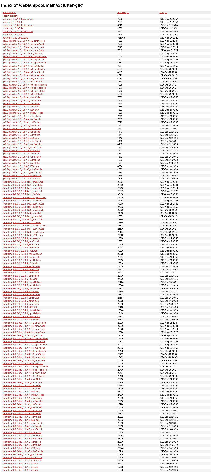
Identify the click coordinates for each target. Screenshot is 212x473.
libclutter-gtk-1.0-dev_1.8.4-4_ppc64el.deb (23, 401)
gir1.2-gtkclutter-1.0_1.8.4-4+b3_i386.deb (22, 82)
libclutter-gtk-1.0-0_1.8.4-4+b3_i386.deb (22, 222)
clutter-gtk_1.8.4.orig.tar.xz (15, 38)
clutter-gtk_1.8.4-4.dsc (13, 22)
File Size (121, 12)
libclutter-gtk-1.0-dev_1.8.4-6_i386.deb (21, 448)
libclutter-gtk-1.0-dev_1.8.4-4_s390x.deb (22, 404)
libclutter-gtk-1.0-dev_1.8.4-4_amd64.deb (22, 379)
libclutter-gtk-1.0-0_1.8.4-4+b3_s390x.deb (23, 235)
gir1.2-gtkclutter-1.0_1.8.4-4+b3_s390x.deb (23, 94)
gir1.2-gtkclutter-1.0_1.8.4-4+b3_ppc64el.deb (24, 88)
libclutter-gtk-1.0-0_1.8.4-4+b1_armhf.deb (22, 191)
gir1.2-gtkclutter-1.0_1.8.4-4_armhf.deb (21, 107)
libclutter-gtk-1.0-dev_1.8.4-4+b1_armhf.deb (24, 332)
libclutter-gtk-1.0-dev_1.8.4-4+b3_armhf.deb (24, 360)
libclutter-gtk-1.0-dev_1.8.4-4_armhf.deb (22, 388)
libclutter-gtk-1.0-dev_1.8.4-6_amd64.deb (22, 435)
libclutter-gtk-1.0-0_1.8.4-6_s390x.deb (21, 320)
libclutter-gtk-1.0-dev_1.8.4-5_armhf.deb (22, 417)
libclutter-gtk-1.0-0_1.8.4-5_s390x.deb (21, 291)
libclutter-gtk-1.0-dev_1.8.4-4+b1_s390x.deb (24, 348)
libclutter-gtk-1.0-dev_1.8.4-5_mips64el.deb (23, 423)
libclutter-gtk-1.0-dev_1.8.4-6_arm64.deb (22, 439)
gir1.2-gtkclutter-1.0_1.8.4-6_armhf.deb (21, 163)
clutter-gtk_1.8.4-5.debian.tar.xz (18, 25)
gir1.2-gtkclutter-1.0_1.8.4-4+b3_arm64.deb (23, 72)
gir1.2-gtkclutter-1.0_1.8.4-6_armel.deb (21, 160)
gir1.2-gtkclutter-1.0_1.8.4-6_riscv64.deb (22, 175)
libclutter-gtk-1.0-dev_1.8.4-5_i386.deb (21, 420)
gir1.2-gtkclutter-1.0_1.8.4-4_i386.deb (21, 110)
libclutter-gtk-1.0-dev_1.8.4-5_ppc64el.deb (23, 426)
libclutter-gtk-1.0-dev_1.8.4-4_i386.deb (21, 392)
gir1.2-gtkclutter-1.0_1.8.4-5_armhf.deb (21, 135)
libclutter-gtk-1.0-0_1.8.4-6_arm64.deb (21, 298)
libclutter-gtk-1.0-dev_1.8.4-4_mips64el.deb (23, 395)
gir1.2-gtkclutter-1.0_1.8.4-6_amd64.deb (22, 154)
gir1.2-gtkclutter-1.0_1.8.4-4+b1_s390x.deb (23, 66)
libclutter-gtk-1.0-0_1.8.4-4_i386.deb (20, 251)
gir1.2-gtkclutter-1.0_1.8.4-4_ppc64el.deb (22, 119)
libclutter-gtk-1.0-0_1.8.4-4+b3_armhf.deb (22, 219)
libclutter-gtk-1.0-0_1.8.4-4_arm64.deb (21, 241)
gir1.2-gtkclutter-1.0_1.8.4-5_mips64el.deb (23, 141)
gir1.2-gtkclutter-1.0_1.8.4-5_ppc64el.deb (22, 144)
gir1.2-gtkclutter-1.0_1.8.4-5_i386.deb (21, 138)
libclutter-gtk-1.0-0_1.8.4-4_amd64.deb (21, 238)
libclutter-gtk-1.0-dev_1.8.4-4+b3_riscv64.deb (24, 373)
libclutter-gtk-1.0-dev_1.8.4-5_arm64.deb (22, 410)
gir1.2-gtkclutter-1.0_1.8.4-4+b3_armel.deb (23, 75)
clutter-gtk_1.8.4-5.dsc (13, 28)
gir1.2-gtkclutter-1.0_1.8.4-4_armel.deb (21, 103)
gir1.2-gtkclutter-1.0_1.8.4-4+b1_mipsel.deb (23, 60)
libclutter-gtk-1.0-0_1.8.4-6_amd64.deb (21, 294)
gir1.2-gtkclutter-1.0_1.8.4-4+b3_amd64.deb (24, 69)
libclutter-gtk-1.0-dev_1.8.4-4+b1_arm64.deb (24, 326)
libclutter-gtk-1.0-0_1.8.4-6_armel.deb (21, 301)
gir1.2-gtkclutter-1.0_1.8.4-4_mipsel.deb (22, 116)
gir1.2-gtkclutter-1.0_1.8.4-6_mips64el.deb (23, 169)
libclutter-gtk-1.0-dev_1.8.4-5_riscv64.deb (22, 429)
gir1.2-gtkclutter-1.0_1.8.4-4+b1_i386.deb (22, 53)
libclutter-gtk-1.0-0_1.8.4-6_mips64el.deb (22, 310)
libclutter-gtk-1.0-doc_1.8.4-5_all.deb (20, 467)
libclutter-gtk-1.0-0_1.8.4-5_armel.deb (21, 273)
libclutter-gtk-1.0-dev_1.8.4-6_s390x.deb (22, 460)
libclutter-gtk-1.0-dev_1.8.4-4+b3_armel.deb (24, 357)
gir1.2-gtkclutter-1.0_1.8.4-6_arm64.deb (22, 157)
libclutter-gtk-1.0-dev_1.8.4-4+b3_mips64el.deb (25, 367)
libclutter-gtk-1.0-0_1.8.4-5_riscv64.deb (21, 288)
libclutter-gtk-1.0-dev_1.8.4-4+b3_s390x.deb (24, 376)
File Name (8, 12)
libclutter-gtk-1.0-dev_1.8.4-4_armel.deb (22, 385)
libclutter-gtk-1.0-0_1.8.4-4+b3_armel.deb (22, 216)
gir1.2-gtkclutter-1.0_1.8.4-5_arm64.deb (22, 128)
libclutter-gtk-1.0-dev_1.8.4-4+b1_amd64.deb (24, 323)
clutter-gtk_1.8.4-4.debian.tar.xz (18, 19)
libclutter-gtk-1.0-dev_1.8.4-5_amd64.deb (22, 407)
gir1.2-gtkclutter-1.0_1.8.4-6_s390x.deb (21, 179)
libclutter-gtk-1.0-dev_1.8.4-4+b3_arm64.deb (24, 354)
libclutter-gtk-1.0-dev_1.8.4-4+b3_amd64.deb (24, 351)
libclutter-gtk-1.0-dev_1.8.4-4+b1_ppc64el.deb (25, 345)
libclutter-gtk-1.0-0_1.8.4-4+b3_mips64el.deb (24, 226)
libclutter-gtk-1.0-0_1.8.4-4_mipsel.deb (21, 257)
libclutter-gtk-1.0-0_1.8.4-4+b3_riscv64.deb (23, 232)
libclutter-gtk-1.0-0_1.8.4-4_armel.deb (21, 244)
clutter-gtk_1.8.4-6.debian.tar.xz (18, 31)
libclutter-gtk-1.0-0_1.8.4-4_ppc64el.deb (22, 260)
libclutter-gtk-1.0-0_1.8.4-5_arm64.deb (21, 269)
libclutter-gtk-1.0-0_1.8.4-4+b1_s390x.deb (23, 207)
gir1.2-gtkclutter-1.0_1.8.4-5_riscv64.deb (22, 147)
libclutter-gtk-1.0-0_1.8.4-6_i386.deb (20, 307)
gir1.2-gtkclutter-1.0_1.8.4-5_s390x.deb (21, 150)
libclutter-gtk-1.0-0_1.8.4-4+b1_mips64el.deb (24, 197)
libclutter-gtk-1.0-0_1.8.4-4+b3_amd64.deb (23, 210)
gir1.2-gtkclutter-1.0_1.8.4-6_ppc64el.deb (22, 172)
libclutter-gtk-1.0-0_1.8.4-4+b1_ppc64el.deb (23, 204)
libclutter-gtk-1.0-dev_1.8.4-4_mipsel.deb (22, 398)
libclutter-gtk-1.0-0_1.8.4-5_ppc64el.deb (22, 285)
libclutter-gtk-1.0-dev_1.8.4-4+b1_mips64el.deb (25, 338)
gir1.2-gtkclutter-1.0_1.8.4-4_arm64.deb (22, 100)
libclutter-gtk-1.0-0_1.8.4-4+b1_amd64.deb (23, 182)
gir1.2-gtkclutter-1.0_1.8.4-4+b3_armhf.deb (23, 78)
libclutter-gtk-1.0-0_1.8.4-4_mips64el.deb (22, 254)
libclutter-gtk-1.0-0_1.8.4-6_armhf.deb (21, 304)
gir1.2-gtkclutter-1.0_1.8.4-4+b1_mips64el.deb (25, 56)
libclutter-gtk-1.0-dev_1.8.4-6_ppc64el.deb (23, 454)
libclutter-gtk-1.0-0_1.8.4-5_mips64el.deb (22, 282)
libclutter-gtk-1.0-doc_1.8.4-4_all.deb (20, 464)
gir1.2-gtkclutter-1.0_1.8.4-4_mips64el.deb (23, 113)
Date (161, 12)
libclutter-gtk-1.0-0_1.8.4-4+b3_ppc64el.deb (23, 229)
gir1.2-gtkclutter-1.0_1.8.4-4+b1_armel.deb (23, 47)
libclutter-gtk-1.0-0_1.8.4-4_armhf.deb (21, 248)
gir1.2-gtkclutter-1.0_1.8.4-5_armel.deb (21, 132)
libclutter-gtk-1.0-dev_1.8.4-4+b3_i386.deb (23, 363)
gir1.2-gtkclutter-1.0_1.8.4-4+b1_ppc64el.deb (24, 63)
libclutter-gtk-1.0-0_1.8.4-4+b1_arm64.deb (23, 185)
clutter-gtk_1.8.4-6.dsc (13, 35)
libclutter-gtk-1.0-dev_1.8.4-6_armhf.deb (22, 445)
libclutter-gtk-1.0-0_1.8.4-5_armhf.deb (21, 276)
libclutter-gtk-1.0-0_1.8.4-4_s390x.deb (21, 263)
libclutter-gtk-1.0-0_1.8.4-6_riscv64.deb (21, 316)
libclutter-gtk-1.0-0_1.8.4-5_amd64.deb (21, 266)
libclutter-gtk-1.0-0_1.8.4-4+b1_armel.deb (22, 188)
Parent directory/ (10, 16)
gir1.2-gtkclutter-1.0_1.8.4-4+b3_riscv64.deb (24, 91)
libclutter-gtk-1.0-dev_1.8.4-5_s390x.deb (22, 432)
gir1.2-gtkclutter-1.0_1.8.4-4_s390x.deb (21, 122)
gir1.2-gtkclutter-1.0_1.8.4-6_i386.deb (21, 166)
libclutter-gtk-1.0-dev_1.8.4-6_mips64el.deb (23, 451)
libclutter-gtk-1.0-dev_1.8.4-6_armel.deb (22, 442)
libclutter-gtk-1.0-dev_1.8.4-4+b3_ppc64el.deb (25, 370)
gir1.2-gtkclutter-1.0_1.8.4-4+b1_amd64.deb (24, 41)
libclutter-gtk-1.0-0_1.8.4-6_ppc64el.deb (22, 313)
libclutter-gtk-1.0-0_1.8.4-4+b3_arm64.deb (23, 213)
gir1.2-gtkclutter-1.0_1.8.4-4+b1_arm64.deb (23, 44)
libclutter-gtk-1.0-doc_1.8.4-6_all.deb (20, 470)
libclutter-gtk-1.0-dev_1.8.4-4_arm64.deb (22, 382)
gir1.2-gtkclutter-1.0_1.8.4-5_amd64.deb (22, 125)
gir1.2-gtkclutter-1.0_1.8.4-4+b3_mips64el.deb (25, 85)
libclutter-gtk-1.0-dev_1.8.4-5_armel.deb (22, 413)
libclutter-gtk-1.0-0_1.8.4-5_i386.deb (20, 279)
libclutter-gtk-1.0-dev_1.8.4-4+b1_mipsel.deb (24, 341)
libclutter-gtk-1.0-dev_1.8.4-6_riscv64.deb (22, 457)
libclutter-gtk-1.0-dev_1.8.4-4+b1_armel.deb (24, 329)
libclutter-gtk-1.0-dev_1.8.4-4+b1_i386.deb (23, 335)
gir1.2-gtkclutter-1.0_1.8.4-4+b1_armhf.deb (23, 50)
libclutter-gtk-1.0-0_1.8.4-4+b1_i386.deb (22, 194)
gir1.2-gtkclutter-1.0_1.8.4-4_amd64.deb (22, 97)
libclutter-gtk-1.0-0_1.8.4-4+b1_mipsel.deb (23, 201)
